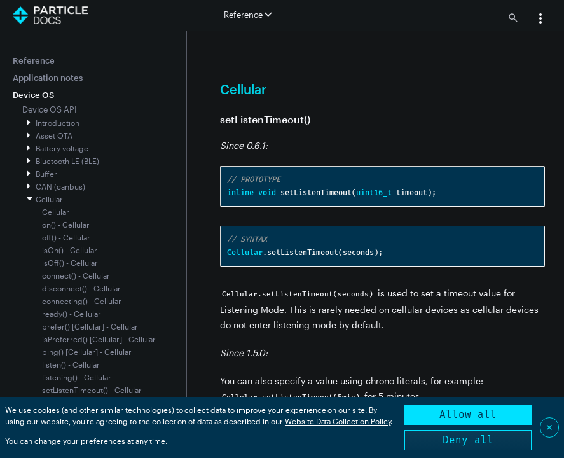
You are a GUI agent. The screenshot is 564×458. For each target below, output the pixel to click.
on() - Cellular (66, 224)
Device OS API (49, 109)
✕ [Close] (549, 427)
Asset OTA (54, 135)
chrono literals (395, 380)
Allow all (468, 414)
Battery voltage (62, 148)
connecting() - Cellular (81, 300)
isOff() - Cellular (70, 262)
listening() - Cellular (76, 377)
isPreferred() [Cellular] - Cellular (99, 339)
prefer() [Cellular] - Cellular (90, 326)
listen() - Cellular (71, 364)
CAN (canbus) (60, 186)
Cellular (49, 199)
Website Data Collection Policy (338, 421)
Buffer (46, 173)
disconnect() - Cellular (81, 288)
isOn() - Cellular (69, 250)
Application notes (48, 78)
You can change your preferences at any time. (86, 440)
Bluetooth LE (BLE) (67, 160)
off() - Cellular (66, 237)
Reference (34, 60)
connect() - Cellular (76, 275)
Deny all (468, 440)
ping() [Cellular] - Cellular (87, 351)
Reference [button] (248, 15)
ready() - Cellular (71, 313)
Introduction (57, 122)
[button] (540, 20)
